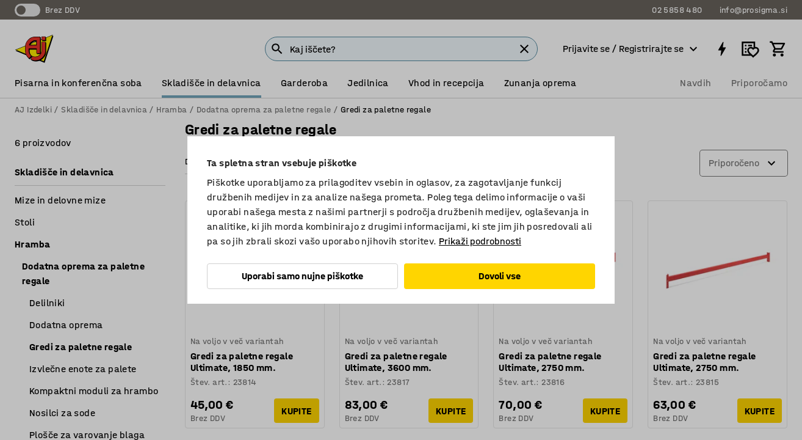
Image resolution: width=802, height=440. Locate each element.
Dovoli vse (500, 276)
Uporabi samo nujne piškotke (302, 276)
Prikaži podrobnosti (480, 241)
